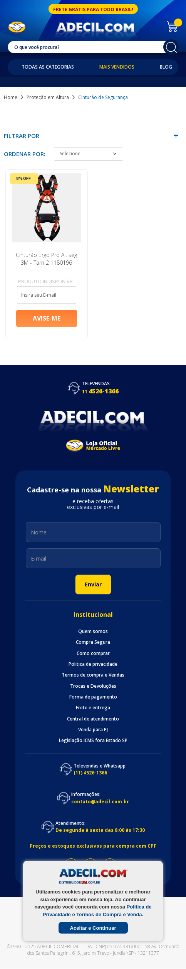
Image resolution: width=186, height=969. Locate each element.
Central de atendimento (93, 719)
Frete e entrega (93, 708)
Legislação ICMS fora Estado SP (93, 741)
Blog (166, 67)
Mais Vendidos (116, 67)
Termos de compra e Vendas (93, 676)
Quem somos (93, 632)
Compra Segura (93, 643)
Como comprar (93, 654)
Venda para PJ (93, 730)
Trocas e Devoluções (93, 687)
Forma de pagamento (93, 697)
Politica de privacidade (93, 665)
